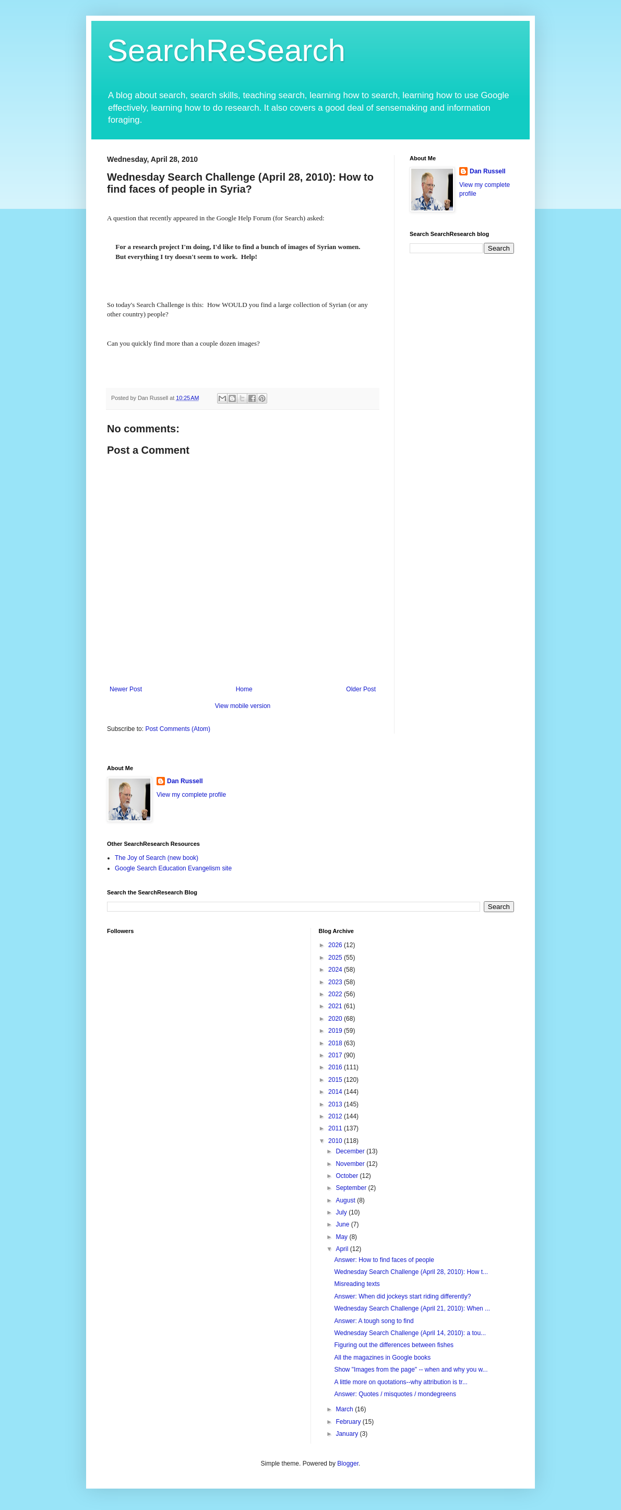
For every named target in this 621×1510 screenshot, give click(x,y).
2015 (336, 1079)
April (343, 1249)
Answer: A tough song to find (373, 1321)
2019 (336, 1030)
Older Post (361, 689)
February (349, 1421)
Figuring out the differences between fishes (393, 1345)
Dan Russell (488, 171)
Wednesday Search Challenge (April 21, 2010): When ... (412, 1308)
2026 (336, 945)
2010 (336, 1141)
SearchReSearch (226, 50)
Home (244, 689)
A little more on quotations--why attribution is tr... (400, 1382)
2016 (336, 1067)
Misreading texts (356, 1284)
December (351, 1151)
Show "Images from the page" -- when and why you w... (410, 1369)
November (351, 1163)
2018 (336, 1043)
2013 (336, 1104)
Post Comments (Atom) (177, 729)
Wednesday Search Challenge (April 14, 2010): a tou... (410, 1333)
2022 (336, 994)
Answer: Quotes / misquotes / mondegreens (395, 1394)
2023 (336, 982)
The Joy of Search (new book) (156, 858)
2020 (336, 1018)
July (342, 1212)
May (342, 1237)
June (343, 1224)
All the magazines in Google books (382, 1357)
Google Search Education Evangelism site (173, 868)
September (352, 1188)
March (345, 1409)
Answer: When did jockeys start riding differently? (402, 1296)
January (348, 1433)
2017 (336, 1055)
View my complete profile (191, 794)
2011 (336, 1128)
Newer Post (126, 689)
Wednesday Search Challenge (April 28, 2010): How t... (411, 1272)
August (346, 1200)
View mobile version (243, 706)
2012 (336, 1116)
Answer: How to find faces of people (384, 1260)
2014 (336, 1091)
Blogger (348, 1463)
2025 (336, 957)
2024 (336, 969)
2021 (336, 1006)
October (348, 1175)
